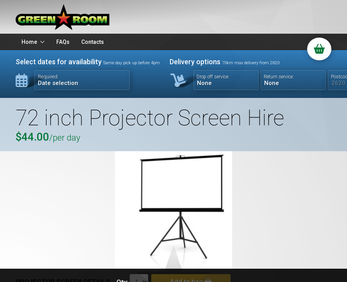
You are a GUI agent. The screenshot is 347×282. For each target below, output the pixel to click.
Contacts (92, 42)
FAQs (63, 42)
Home (29, 42)
